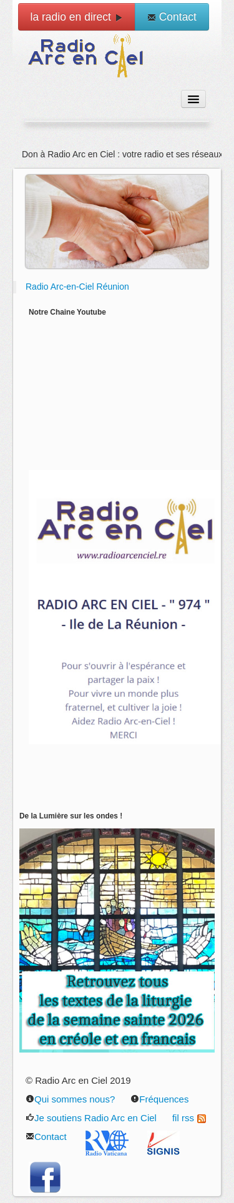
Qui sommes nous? (70, 1099)
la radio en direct (77, 17)
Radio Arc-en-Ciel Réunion (77, 287)
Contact (172, 17)
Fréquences (159, 1099)
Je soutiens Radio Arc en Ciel (91, 1117)
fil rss (189, 1117)
